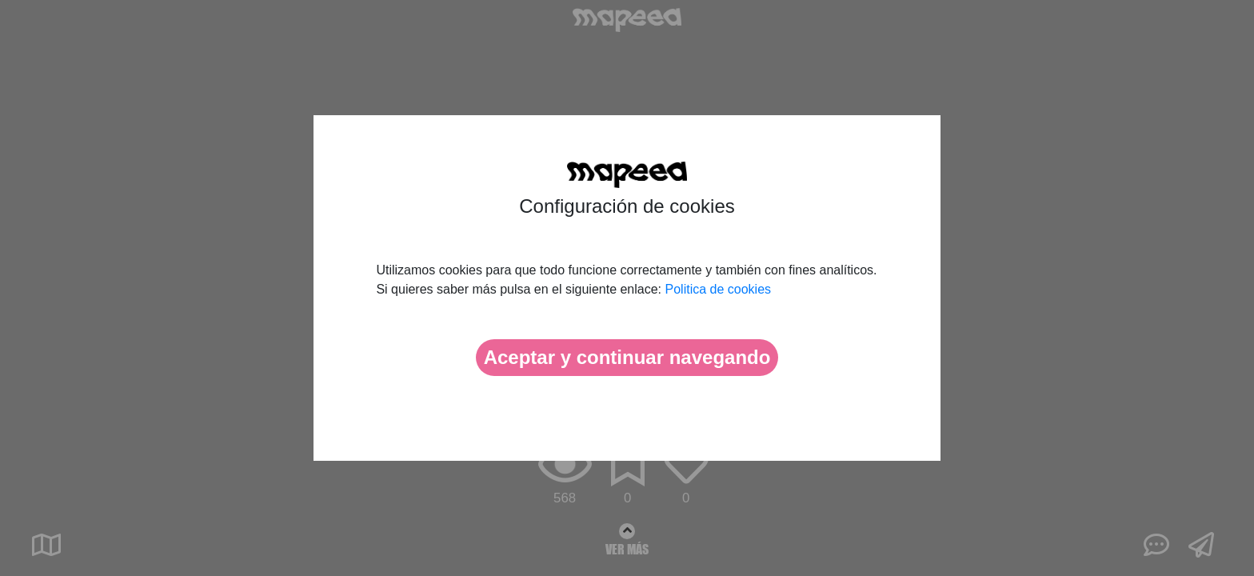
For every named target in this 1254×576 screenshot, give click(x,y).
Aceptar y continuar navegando (627, 357)
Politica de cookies (718, 289)
